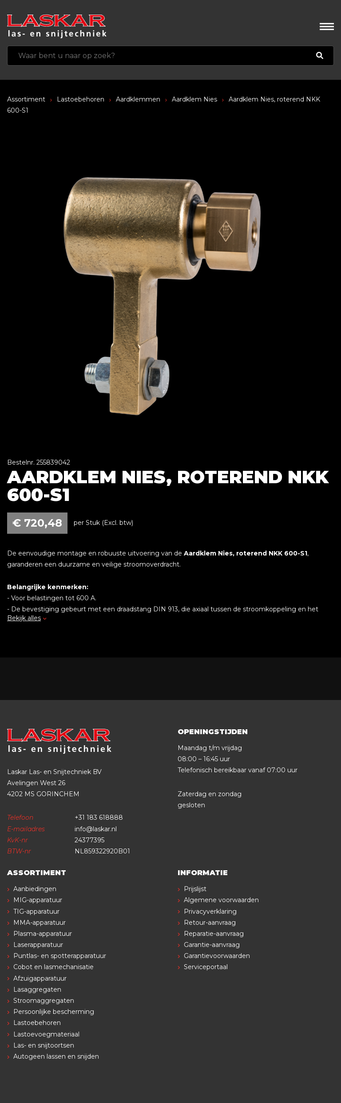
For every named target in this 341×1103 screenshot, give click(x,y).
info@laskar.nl (96, 829)
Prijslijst (195, 889)
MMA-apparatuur (39, 923)
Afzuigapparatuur (40, 978)
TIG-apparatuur (36, 911)
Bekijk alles (26, 618)
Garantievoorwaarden (217, 956)
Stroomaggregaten (43, 1001)
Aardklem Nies (194, 99)
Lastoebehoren (80, 99)
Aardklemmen (138, 99)
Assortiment (26, 99)
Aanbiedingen (34, 889)
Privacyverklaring (210, 911)
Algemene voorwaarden (221, 900)
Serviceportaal (206, 967)
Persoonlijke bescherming (53, 1012)
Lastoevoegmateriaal (46, 1034)
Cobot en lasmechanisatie (53, 967)
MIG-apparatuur (37, 900)
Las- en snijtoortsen (43, 1045)
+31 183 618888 (99, 817)
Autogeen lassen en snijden (56, 1056)
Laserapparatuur (38, 945)
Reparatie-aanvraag (214, 934)
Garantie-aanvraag (212, 945)
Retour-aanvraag (210, 923)
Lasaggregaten (37, 989)
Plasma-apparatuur (42, 934)
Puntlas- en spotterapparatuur (59, 956)
